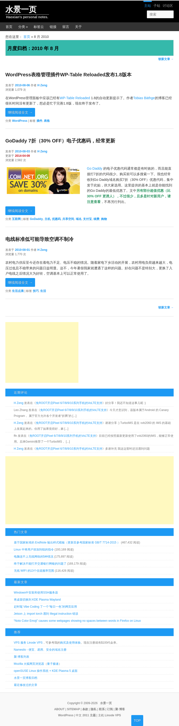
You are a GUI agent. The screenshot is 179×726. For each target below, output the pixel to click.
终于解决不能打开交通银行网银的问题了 (40, 563)
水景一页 (21, 9)
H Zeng (42, 85)
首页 (9, 27)
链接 (53, 27)
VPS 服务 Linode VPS (28, 642)
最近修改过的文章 (25, 685)
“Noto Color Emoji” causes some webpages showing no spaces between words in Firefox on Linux (77, 620)
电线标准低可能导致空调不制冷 (39, 239)
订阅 (110, 709)
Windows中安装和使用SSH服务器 (36, 592)
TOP (137, 720)
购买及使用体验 (70, 642)
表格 (47, 120)
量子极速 (53, 663)
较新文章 (166, 59)
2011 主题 (89, 715)
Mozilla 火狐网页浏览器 (29, 663)
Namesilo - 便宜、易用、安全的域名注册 (40, 649)
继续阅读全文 (20, 112)
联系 (102, 709)
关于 (78, 27)
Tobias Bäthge (144, 98)
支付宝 (87, 219)
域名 (79, 219)
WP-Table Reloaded (75, 98)
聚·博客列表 (21, 656)
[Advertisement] (41, 352)
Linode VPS (113, 715)
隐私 (93, 709)
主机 (47, 219)
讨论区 (168, 6)
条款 (85, 709)
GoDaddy (36, 219)
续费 (96, 219)
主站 (147, 6)
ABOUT (59, 709)
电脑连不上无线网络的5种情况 (34, 556)
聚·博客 (120, 709)
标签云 (39, 27)
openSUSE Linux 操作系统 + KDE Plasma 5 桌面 (46, 671)
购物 (104, 219)
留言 (65, 27)
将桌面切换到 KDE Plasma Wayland (37, 599)
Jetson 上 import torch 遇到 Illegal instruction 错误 (46, 613)
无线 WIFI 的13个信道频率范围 (34, 570)
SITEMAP (73, 709)
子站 (156, 6)
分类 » (23, 27)
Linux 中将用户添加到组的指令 (34, 549)
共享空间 (68, 219)
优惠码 (56, 219)
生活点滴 (18, 291)
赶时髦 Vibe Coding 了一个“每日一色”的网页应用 (45, 606)
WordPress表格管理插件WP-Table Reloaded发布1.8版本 (68, 74)
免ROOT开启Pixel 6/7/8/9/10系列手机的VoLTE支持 (69, 403)
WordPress (19, 120)
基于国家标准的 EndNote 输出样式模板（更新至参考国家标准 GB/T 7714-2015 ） (67, 542)
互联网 (16, 219)
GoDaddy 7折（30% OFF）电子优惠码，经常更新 (60, 140)
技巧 (36, 291)
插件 (39, 120)
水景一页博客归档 (25, 678)
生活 (43, 291)
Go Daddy (94, 168)
